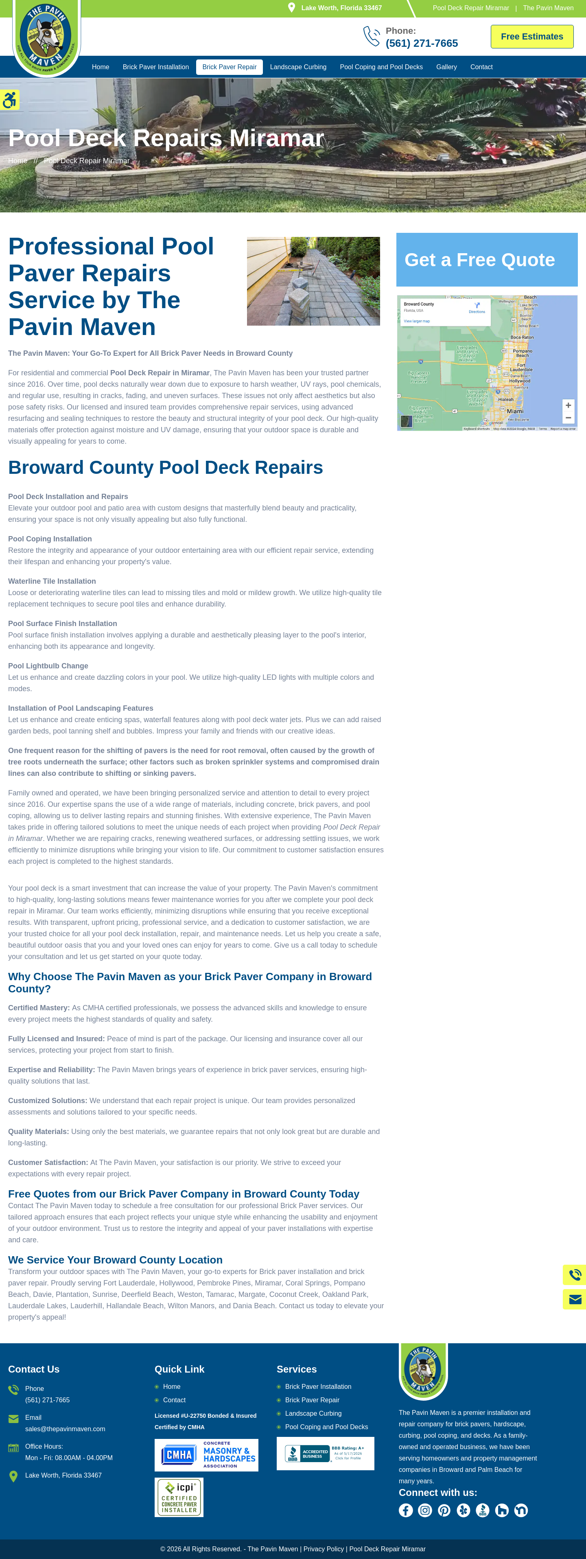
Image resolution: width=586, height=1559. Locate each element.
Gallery (446, 66)
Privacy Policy (324, 1549)
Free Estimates (531, 36)
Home (100, 66)
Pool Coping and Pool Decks (381, 66)
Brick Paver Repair (229, 66)
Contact (481, 66)
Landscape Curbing (298, 66)
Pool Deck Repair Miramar (387, 1549)
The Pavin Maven (272, 1549)
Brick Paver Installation (156, 66)
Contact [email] (174, 1400)
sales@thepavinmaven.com (65, 1428)
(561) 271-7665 (47, 1400)
